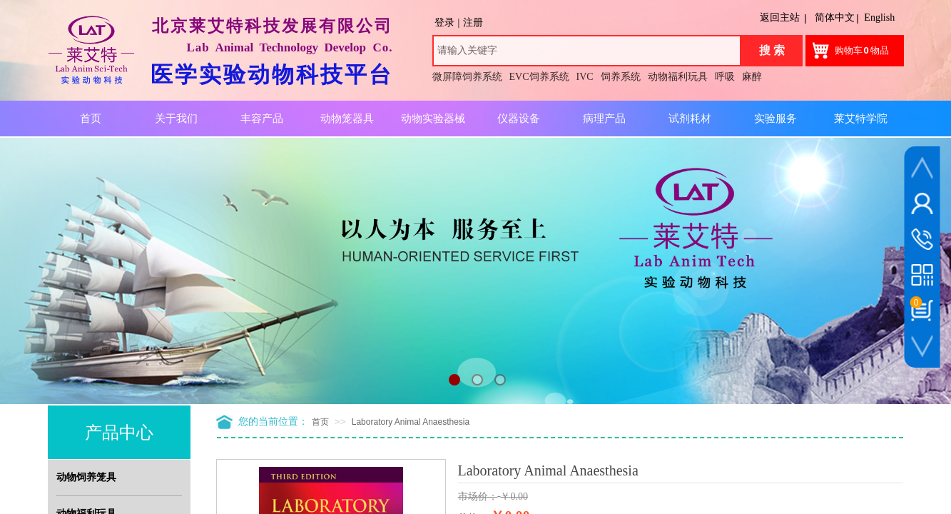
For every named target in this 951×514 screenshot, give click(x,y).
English (879, 17)
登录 (444, 22)
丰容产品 (261, 118)
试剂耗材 (689, 118)
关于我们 (176, 118)
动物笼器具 (347, 118)
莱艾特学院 (861, 118)
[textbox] (586, 50)
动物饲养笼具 (86, 477)
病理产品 (604, 118)
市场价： (478, 496)
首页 (320, 422)
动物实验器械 (433, 118)
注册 (473, 22)
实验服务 (775, 118)
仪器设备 (518, 118)
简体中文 (835, 17)
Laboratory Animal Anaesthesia (410, 422)
